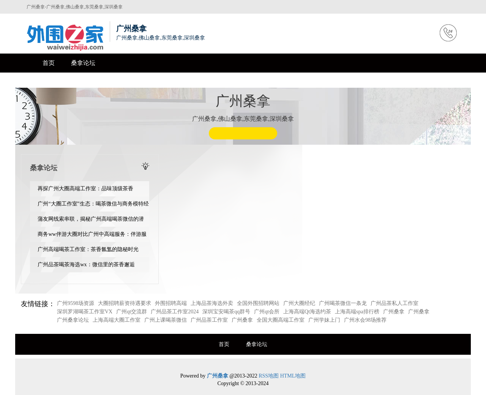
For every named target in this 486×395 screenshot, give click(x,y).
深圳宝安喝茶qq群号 (226, 311)
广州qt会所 (266, 311)
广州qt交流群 (131, 311)
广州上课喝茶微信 (165, 320)
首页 (49, 63)
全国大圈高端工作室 (281, 320)
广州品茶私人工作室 (394, 303)
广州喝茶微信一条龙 (343, 303)
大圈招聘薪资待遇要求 (124, 303)
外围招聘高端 (171, 303)
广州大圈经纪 (299, 303)
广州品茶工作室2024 (175, 311)
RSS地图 (269, 376)
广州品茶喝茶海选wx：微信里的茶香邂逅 (86, 264)
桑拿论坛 (83, 63)
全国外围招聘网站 (258, 303)
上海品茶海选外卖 (212, 303)
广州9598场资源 (75, 303)
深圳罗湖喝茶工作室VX (84, 311)
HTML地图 (293, 376)
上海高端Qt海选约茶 (307, 311)
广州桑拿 (393, 311)
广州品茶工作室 (209, 320)
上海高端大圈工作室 (116, 320)
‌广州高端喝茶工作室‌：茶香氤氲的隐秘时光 (88, 249)
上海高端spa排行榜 (357, 311)
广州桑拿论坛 (73, 320)
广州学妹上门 (324, 320)
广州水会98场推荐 (365, 320)
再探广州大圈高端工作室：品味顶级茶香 (85, 188)
